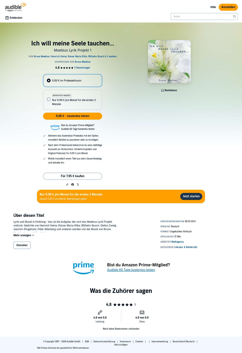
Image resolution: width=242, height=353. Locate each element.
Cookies (139, 341)
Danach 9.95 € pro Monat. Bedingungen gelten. (71, 196)
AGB (87, 341)
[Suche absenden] (235, 16)
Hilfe (213, 7)
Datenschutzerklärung (104, 341)
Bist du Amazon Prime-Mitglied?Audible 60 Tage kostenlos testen (78, 127)
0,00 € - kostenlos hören (72, 116)
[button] (67, 184)
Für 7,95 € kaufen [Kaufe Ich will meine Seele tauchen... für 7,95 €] (72, 176)
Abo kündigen (121, 344)
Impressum (125, 341)
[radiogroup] (72, 92)
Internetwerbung (160, 341)
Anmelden (228, 7)
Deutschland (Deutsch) (184, 341)
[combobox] (204, 16)
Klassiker (22, 247)
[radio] (72, 80)
